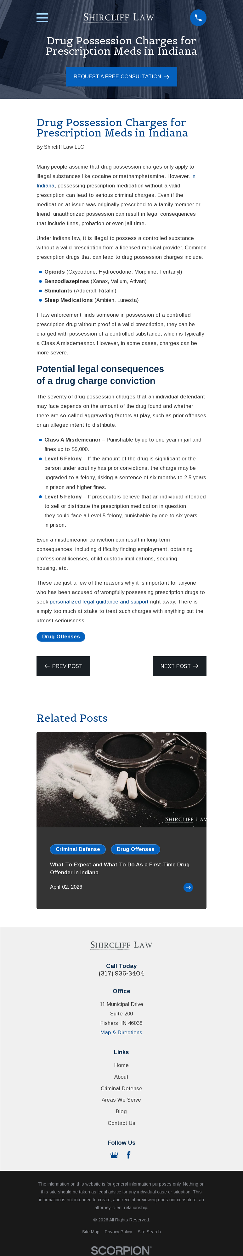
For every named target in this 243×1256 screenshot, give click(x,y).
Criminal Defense (121, 1089)
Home (121, 1065)
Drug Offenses (61, 637)
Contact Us (121, 1123)
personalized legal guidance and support (99, 602)
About (121, 1077)
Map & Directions (121, 1033)
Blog (121, 1111)
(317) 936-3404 (121, 973)
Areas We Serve (121, 1100)
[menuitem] (90, 1232)
